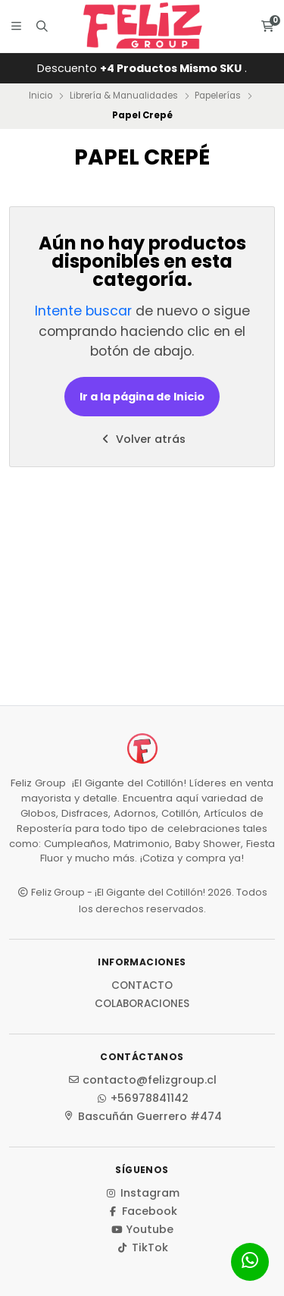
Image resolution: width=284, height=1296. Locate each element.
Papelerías (218, 95)
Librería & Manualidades (124, 95)
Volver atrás (142, 439)
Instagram (142, 1193)
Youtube (142, 1229)
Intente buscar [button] (83, 311)
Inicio (40, 95)
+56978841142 (142, 1098)
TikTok (142, 1247)
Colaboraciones (142, 1004)
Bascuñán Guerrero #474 (142, 1116)
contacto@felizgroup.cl (142, 1080)
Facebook (142, 1211)
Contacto (142, 986)
